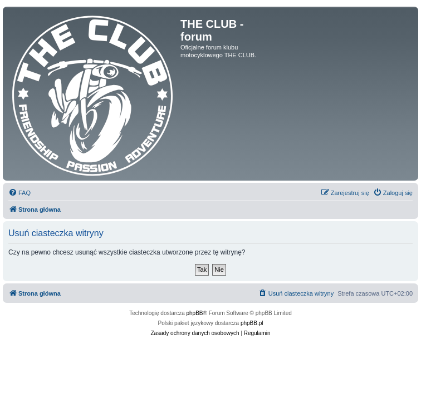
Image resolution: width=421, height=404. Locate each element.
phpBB (195, 313)
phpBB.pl (252, 323)
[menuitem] (19, 192)
